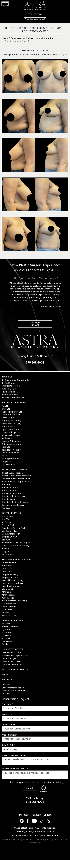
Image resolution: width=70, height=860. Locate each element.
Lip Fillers (6, 624)
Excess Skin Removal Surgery (15, 546)
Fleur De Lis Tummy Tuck (13, 528)
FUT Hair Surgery (9, 659)
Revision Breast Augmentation (16, 482)
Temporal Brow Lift (11, 415)
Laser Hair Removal (11, 586)
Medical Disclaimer (49, 836)
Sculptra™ (6, 639)
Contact (7, 684)
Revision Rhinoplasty (11, 441)
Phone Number (9, 735)
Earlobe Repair (9, 465)
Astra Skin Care (9, 616)
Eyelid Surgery (8, 418)
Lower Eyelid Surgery (11, 424)
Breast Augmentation (12, 473)
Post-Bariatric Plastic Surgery (16, 543)
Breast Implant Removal (13, 496)
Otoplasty (6, 462)
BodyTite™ (7, 566)
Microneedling (8, 589)
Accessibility (32, 836)
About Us (7, 376)
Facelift (5, 406)
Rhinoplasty (7, 427)
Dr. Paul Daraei (9, 383)
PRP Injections (8, 595)
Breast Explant (9, 499)
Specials (7, 679)
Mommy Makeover (11, 534)
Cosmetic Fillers (12, 620)
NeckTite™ (6, 572)
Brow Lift (6, 409)
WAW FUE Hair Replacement (15, 656)
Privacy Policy (18, 836)
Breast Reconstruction (12, 494)
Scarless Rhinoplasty (12, 435)
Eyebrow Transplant (11, 665)
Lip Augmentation (10, 459)
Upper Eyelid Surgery (11, 421)
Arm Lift (5, 549)
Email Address (9, 725)
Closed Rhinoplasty (11, 432)
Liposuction (7, 517)
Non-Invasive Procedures (17, 559)
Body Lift (6, 540)
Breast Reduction (45, 38)
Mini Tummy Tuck (10, 531)
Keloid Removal (9, 607)
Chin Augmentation (11, 444)
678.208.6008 (35, 15)
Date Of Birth (8, 745)
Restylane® (7, 642)
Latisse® (5, 613)
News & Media (8, 392)
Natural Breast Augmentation (16, 479)
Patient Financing (10, 395)
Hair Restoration (12, 649)
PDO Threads (8, 598)
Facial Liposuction (10, 453)
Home (5, 38)
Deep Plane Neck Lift (11, 450)
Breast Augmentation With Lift (16, 476)
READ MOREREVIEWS (35, 324)
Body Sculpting (11, 512)
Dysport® (6, 630)
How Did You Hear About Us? (15, 769)
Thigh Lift (6, 552)
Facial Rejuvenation (14, 402)
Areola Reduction (10, 491)
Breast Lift (6, 485)
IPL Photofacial (9, 604)
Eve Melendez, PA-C (11, 386)
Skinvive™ (6, 636)
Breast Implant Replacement (16, 502)
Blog (5, 674)
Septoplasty (7, 438)
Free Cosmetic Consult (35, 19)
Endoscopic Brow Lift (12, 412)
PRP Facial (6, 592)
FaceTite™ (6, 569)
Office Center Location (13, 688)
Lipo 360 (6, 519)
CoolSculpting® (9, 563)
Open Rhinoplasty (10, 430)
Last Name (7, 715)
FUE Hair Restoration (11, 653)
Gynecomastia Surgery (13, 505)
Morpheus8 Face (10, 577)
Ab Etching (7, 522)
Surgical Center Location (13, 691)
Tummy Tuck (8, 525)
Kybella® (6, 644)
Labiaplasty (7, 555)
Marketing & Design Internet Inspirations (35, 832)
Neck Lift (6, 447)
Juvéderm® (7, 633)
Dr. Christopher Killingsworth (15, 380)
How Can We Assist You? (14, 756)
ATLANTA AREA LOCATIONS (35, 10)
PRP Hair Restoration (11, 662)
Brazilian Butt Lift (10, 537)
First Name (7, 704)
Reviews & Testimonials (13, 398)
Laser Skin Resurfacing (12, 580)
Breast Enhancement (14, 469)
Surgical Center (9, 389)
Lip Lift (5, 456)
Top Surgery (7, 508)
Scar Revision (8, 610)
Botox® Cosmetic (10, 627)
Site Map (6, 694)
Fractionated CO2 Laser (13, 583)
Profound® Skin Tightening (14, 601)
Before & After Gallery (22, 38)
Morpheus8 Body (10, 575)
